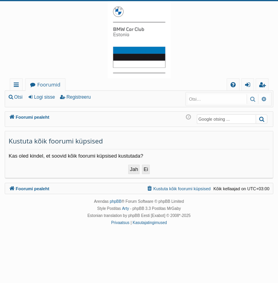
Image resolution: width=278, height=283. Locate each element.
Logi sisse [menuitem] (249, 86)
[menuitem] (233, 85)
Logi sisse (44, 97)
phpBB (116, 201)
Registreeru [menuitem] (264, 86)
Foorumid (48, 84)
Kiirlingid (17, 86)
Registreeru (78, 97)
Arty (125, 208)
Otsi (18, 97)
